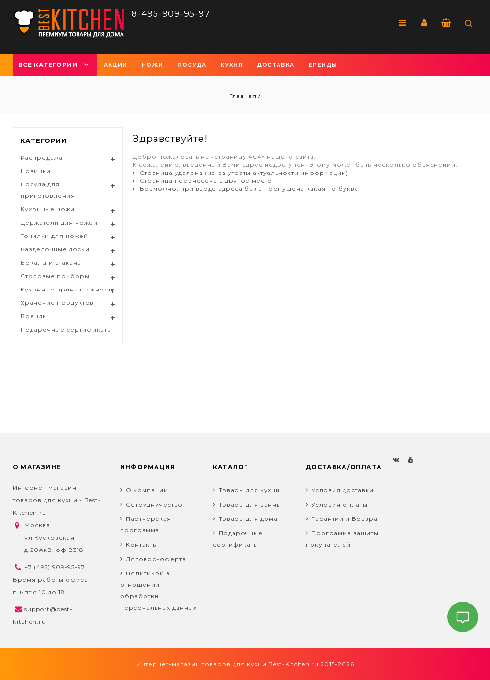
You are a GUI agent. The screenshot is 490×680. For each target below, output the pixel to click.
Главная (243, 95)
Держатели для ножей (59, 222)
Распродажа (42, 157)
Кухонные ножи (48, 209)
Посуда (192, 65)
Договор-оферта (156, 558)
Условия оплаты (340, 504)
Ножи (152, 65)
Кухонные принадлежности (68, 289)
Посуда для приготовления (48, 190)
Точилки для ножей (54, 235)
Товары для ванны (250, 504)
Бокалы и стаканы (51, 262)
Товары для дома (248, 518)
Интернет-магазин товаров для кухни (201, 664)
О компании (147, 490)
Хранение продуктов (57, 302)
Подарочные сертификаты (66, 329)
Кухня (232, 65)
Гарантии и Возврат (346, 518)
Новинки (36, 170)
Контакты (141, 544)
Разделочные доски (55, 249)
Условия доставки (343, 490)
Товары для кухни (249, 490)
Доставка (275, 65)
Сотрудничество (154, 504)
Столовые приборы (55, 276)
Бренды (323, 65)
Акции (115, 65)
